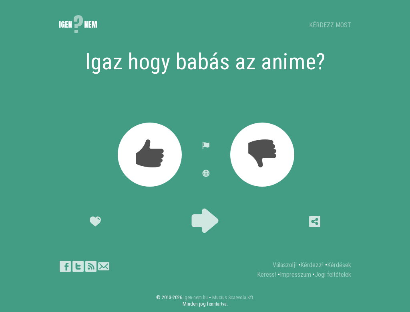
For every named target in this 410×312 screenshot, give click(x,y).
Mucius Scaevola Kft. (233, 297)
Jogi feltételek (333, 274)
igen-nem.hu (195, 297)
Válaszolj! (285, 265)
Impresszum (295, 274)
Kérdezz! (312, 265)
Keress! (266, 274)
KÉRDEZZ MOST (330, 25)
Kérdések (339, 265)
